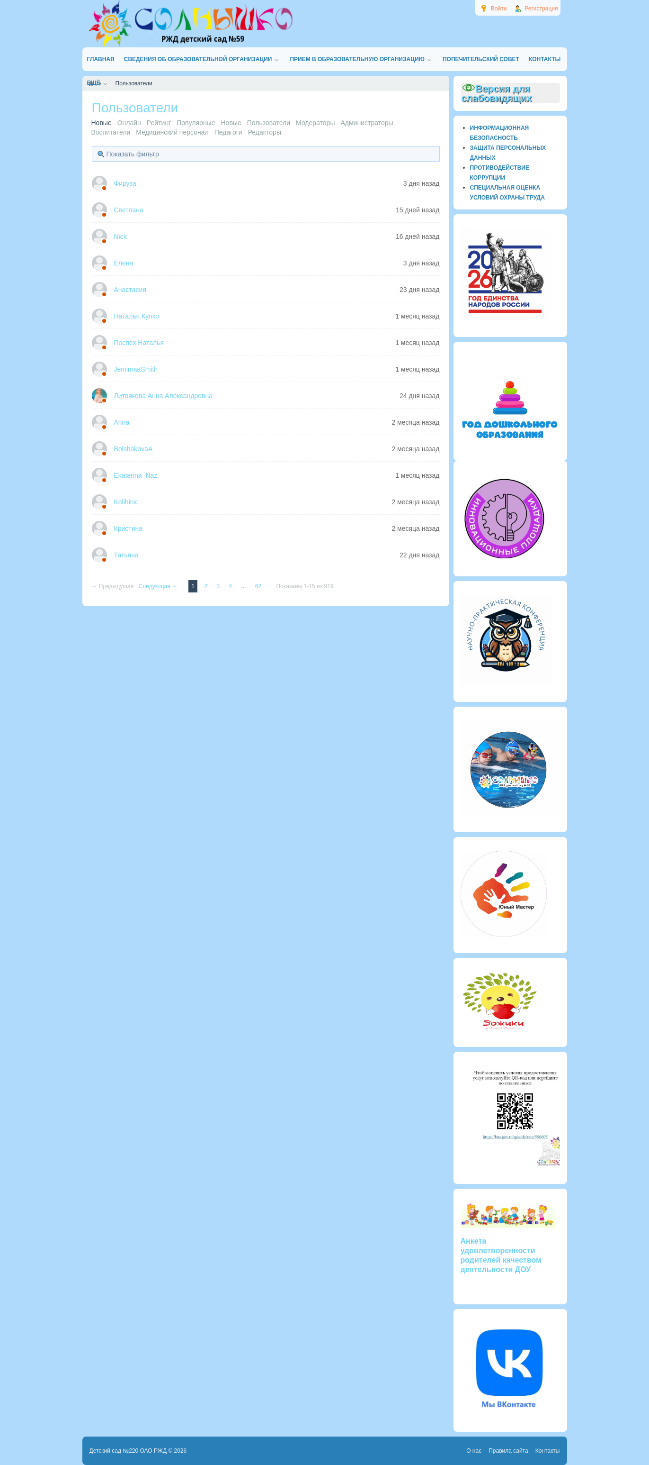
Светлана (128, 210)
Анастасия (130, 289)
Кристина (128, 528)
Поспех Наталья (139, 342)
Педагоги (228, 132)
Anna (122, 422)
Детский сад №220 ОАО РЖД (128, 1450)
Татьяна (126, 555)
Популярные (196, 123)
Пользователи (268, 123)
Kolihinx (125, 502)
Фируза (125, 183)
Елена (123, 263)
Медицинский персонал (172, 132)
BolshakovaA (133, 449)
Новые (231, 123)
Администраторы (366, 123)
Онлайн (129, 123)
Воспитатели (111, 132)
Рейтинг (159, 123)
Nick (120, 236)
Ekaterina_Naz (136, 475)
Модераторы (315, 123)
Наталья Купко (136, 316)
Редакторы (264, 132)
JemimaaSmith (136, 369)
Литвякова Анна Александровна (163, 396)
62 (259, 586)
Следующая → (159, 586)
